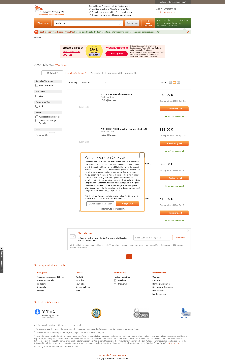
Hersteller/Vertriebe (45, 280)
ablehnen (107, 172)
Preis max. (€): (45, 135)
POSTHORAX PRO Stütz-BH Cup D (116, 94)
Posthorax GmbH (44, 85)
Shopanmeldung (83, 287)
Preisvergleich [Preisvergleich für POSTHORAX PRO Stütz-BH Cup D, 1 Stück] (174, 108)
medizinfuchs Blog (122, 276)
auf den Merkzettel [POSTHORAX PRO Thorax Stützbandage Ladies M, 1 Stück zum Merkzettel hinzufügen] (174, 151)
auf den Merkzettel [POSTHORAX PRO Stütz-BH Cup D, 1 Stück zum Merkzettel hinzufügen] (174, 116)
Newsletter (80, 283)
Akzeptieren (127, 203)
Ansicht (163, 82)
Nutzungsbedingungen (162, 287)
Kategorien (42, 22)
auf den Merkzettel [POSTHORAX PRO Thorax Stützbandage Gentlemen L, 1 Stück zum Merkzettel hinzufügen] (174, 185)
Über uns (156, 276)
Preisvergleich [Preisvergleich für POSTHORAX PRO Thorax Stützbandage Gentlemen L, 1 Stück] (174, 178)
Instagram (120, 283)
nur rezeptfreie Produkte (47, 116)
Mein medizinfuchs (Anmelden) (173, 2)
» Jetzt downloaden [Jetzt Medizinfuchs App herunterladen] (165, 12)
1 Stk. (39, 106)
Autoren (40, 290)
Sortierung (86, 82)
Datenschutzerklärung (118, 175)
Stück (39, 96)
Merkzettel (161, 20)
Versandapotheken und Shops (50, 276)
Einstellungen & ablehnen (100, 203)
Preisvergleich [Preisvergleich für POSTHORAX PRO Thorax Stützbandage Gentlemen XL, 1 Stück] (174, 212)
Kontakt (79, 276)
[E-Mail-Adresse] (151, 237)
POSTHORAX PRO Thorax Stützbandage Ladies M (123, 129)
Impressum (120, 208)
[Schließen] (188, 31)
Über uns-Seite (175, 343)
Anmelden (147, 23)
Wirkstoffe (41, 283)
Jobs (78, 290)
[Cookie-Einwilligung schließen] (142, 155)
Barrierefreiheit (159, 294)
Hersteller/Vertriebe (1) (76, 72)
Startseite (38, 37)
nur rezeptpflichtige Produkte (45, 121)
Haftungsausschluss (161, 283)
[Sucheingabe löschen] (120, 23)
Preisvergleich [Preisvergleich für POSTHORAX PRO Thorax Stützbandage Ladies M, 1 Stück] (174, 143)
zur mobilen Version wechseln (112, 355)
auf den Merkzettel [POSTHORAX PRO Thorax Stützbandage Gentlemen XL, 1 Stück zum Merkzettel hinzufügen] (174, 220)
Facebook (120, 280)
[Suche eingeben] (86, 23)
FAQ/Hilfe (80, 280)
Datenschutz (106, 208)
